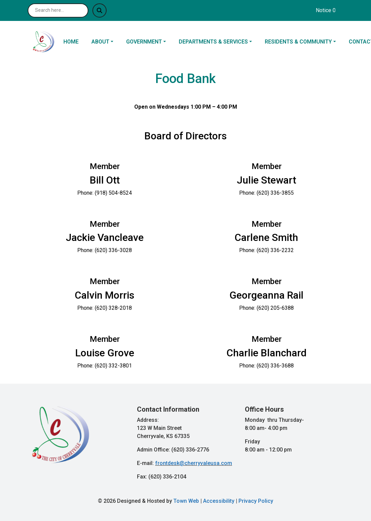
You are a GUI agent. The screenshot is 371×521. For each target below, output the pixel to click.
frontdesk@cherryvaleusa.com (193, 463)
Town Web (186, 501)
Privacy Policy (255, 501)
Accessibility (218, 501)
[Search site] (58, 10)
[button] (106, 42)
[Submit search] (99, 10)
